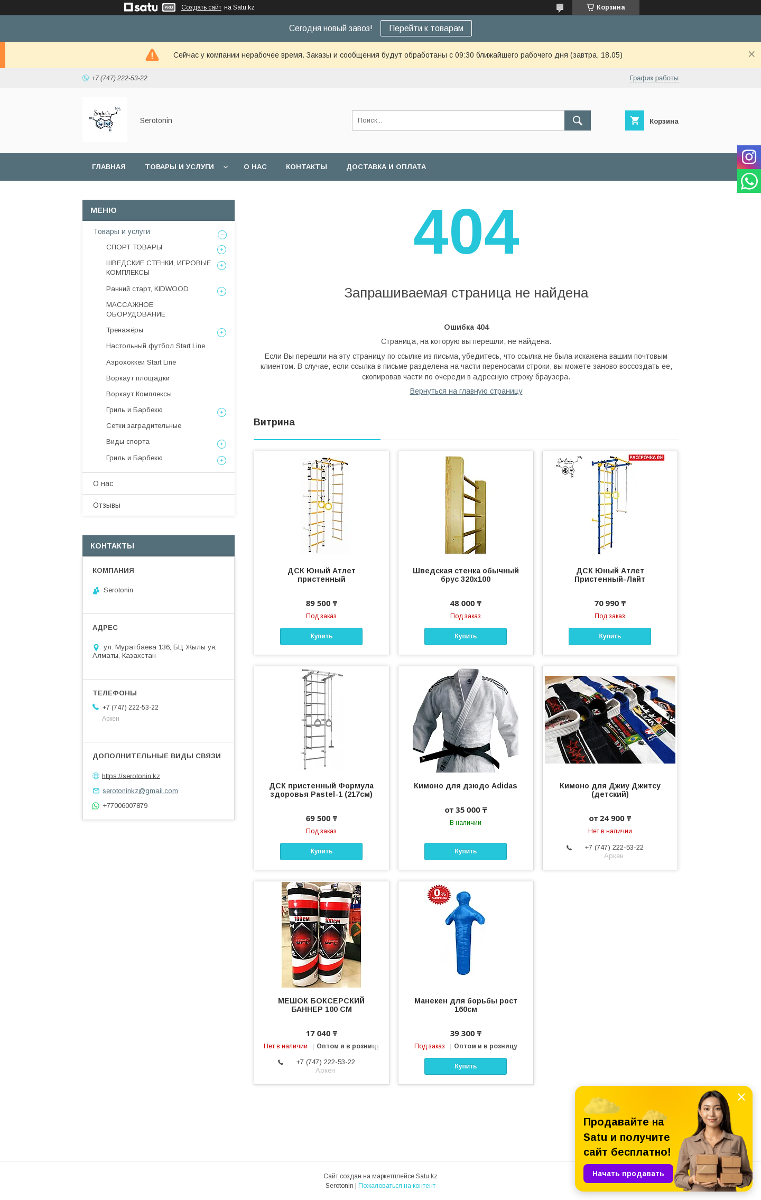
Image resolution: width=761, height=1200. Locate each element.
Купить (321, 636)
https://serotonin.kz (131, 775)
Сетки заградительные (143, 426)
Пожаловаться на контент (396, 1185)
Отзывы (106, 505)
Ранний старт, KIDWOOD (147, 289)
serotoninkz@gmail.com (140, 791)
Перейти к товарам (426, 28)
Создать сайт (201, 7)
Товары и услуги (179, 167)
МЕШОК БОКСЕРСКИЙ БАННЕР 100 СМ (321, 1005)
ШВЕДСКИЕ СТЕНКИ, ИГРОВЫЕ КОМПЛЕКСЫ (158, 267)
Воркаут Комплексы (139, 394)
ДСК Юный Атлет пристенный (321, 574)
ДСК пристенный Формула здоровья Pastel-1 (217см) (321, 790)
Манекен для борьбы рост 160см (465, 1005)
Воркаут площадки (138, 378)
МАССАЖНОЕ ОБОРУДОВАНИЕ (135, 309)
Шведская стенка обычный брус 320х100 (466, 574)
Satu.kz (427, 1176)
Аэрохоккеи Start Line (141, 362)
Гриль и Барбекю (134, 410)
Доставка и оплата (386, 167)
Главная (109, 167)
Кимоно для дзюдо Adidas (465, 786)
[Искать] (577, 120)
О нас (255, 167)
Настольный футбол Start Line (155, 346)
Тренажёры (124, 330)
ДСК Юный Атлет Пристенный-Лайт (609, 574)
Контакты (306, 167)
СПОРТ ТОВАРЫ (134, 247)
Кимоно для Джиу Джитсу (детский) (610, 790)
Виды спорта (128, 441)
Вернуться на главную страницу (466, 391)
